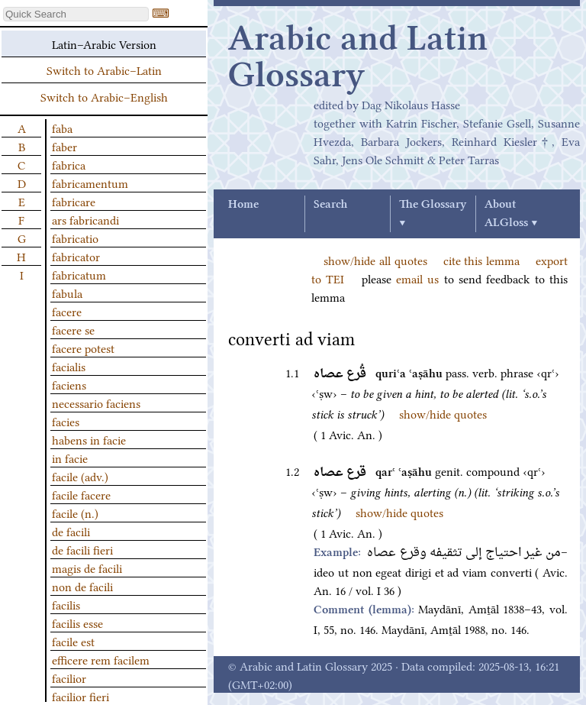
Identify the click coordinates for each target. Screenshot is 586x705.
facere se (73, 329)
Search (330, 204)
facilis (66, 604)
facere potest (83, 347)
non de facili (82, 585)
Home (243, 204)
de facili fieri (82, 549)
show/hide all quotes (375, 259)
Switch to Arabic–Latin (104, 69)
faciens (69, 384)
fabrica (68, 164)
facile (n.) (75, 512)
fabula (67, 292)
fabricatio (75, 237)
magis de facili (87, 567)
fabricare (73, 200)
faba (62, 127)
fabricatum (79, 274)
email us (417, 278)
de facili (71, 530)
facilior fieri (80, 695)
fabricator (76, 255)
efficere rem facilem (101, 659)
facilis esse (77, 622)
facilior (69, 677)
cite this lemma (481, 259)
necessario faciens (96, 402)
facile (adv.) (80, 475)
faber (64, 145)
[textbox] (76, 14)
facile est (73, 640)
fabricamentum (90, 182)
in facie (70, 457)
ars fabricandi (85, 219)
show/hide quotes (443, 413)
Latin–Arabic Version (104, 43)
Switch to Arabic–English (104, 96)
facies (65, 420)
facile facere (81, 494)
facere (67, 310)
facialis (68, 365)
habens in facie (89, 439)
